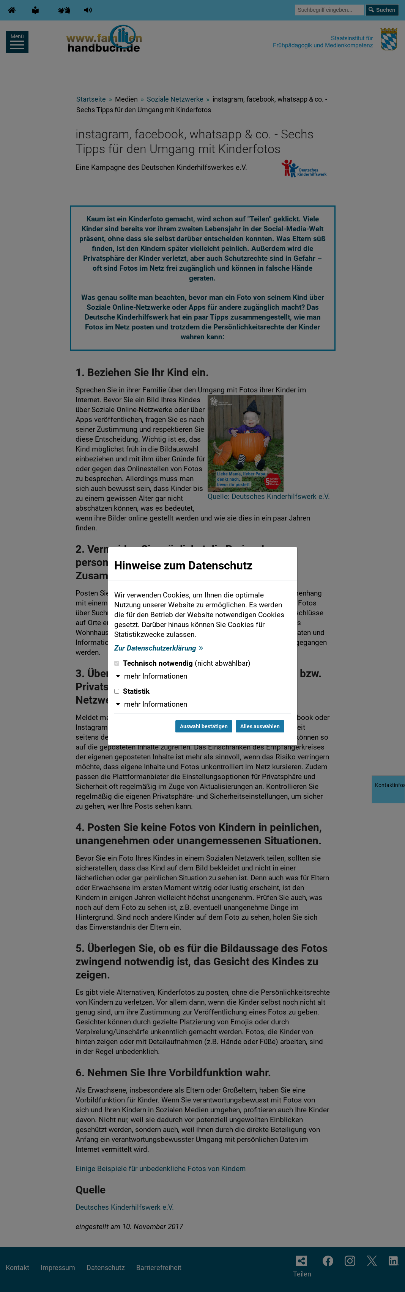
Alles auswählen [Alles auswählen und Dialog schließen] (260, 726)
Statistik (132, 691)
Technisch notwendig (182, 663)
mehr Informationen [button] (155, 676)
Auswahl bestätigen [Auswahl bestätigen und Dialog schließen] (204, 726)
